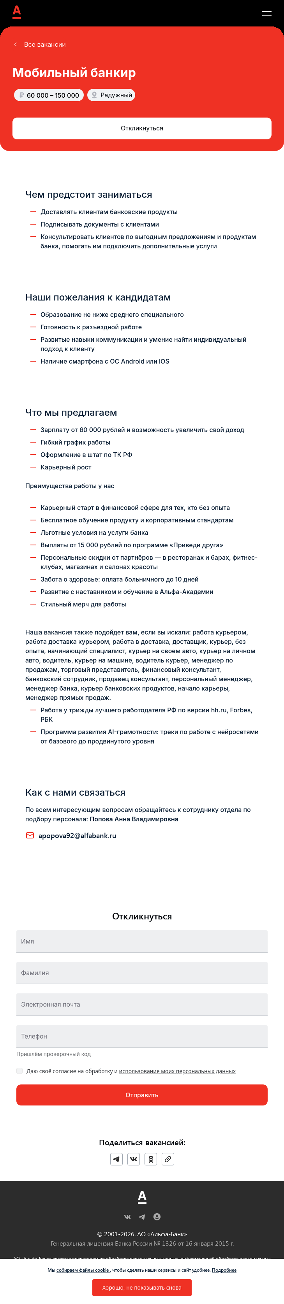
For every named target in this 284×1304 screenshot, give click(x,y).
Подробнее (224, 1270)
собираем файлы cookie (83, 1270)
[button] (39, 44)
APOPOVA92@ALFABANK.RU (77, 835)
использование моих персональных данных (177, 1071)
